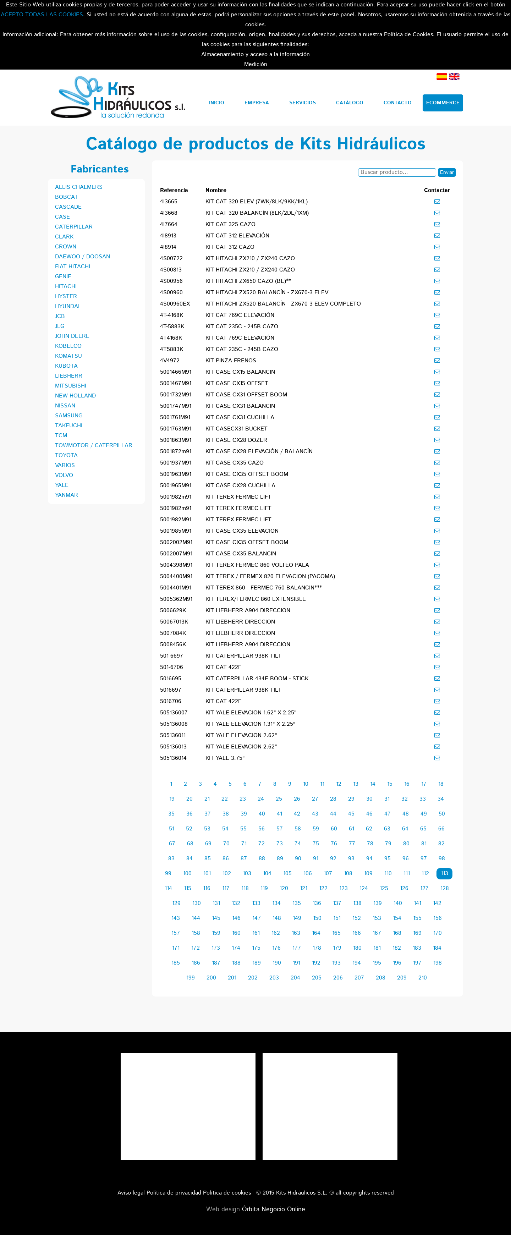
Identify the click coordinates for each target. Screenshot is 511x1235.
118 (245, 888)
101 (207, 873)
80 (406, 844)
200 (211, 978)
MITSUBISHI (70, 386)
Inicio (216, 102)
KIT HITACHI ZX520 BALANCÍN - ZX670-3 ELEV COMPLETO (283, 304)
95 (387, 859)
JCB (60, 316)
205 (317, 978)
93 (351, 859)
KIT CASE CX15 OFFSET (236, 383)
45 (351, 814)
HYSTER (66, 296)
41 (279, 814)
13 (355, 784)
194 (356, 963)
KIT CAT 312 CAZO (229, 247)
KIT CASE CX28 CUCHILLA (240, 486)
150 (317, 918)
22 (224, 799)
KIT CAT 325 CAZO (230, 224)
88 (262, 859)
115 (187, 888)
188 (236, 963)
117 (226, 888)
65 (423, 829)
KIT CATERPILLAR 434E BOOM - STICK (256, 679)
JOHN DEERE (72, 336)
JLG (59, 326)
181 (377, 948)
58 (298, 829)
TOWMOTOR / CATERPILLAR (93, 445)
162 (275, 933)
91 (315, 859)
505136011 (173, 735)
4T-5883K (172, 327)
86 (225, 859)
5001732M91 (175, 395)
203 (274, 978)
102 (226, 873)
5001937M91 (175, 463)
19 (172, 799)
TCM (61, 436)
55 (243, 829)
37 (207, 814)
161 (256, 933)
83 (171, 859)
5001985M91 (175, 531)
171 (176, 948)
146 (236, 918)
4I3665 (168, 202)
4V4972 (170, 361)
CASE (62, 217)
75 (316, 844)
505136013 (173, 747)
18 (441, 784)
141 (417, 903)
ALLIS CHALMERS (79, 187)
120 (284, 888)
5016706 (170, 701)
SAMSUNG (68, 416)
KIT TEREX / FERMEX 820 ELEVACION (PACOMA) (270, 576)
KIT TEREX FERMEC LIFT (238, 497)
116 (206, 888)
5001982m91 (175, 497)
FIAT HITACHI (72, 267)
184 (437, 948)
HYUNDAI (67, 306)
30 (369, 799)
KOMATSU (68, 356)
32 (404, 799)
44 (333, 814)
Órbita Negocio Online (273, 1209)
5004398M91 (176, 565)
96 (405, 859)
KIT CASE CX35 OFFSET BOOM (246, 474)
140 (398, 903)
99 (168, 873)
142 (437, 903)
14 (372, 784)
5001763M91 (175, 429)
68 (190, 844)
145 (216, 918)
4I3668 (168, 213)
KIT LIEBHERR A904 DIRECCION (247, 610)
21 (207, 799)
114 (168, 888)
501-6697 (171, 656)
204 (295, 978)
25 (279, 799)
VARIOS (65, 465)
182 (396, 948)
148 (277, 918)
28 (333, 799)
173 (215, 948)
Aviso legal (131, 1193)
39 (244, 814)
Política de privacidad (174, 1193)
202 (253, 978)
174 (236, 948)
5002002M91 (176, 542)
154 (397, 918)
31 (387, 799)
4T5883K (171, 349)
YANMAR (66, 495)
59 (316, 829)
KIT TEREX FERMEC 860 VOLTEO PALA (257, 565)
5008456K (173, 645)
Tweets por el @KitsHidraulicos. (330, 1058)
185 (175, 963)
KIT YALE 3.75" (224, 758)
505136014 (173, 758)
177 (296, 948)
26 (297, 799)
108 (348, 873)
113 (444, 873)
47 (387, 814)
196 (397, 963)
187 (216, 963)
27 (315, 799)
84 (189, 859)
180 (357, 948)
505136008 (174, 724)
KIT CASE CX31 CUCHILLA (239, 417)
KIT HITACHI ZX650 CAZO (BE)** (248, 281)
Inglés (454, 76)
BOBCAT (66, 197)
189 (256, 963)
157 (175, 933)
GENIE (63, 277)
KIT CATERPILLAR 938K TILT (243, 656)
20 (189, 799)
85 (207, 859)
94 (369, 859)
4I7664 (168, 224)
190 (277, 963)
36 (189, 814)
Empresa (256, 102)
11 (322, 784)
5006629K (173, 610)
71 (244, 844)
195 (377, 963)
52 (189, 829)
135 (296, 903)
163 (296, 933)
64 (405, 829)
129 (176, 903)
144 (196, 918)
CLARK (64, 237)
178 (317, 948)
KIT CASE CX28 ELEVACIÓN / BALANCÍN (259, 452)
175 (256, 948)
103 (247, 873)
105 (287, 873)
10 (305, 784)
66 (441, 829)
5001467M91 (175, 383)
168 (397, 933)
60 (334, 829)
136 (317, 903)
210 (422, 978)
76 (334, 844)
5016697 (170, 690)
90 (298, 859)
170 (437, 933)
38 (225, 814)
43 (315, 814)
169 (417, 933)
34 (441, 799)
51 (171, 829)
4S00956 (171, 281)
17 (424, 784)
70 (226, 844)
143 (175, 918)
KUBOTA (66, 366)
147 (256, 918)
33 (422, 799)
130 (196, 903)
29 (351, 799)
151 (337, 918)
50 (442, 814)
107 (328, 873)
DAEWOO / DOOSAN (82, 257)
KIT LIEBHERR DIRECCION (240, 622)
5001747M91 (175, 406)
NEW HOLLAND (75, 396)
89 (280, 859)
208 (380, 978)
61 (351, 829)
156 (437, 918)
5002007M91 (176, 554)
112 (425, 873)
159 (216, 933)
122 (323, 888)
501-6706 (171, 667)
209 (402, 978)
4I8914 (168, 247)
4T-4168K (171, 315)
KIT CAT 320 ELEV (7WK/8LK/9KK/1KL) (256, 202)
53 (207, 829)
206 (338, 978)
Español (441, 76)
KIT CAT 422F (223, 667)
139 (377, 903)
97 (424, 859)
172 (195, 948)
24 (261, 799)
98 (442, 859)
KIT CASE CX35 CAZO (234, 463)
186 (196, 963)
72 (261, 844)
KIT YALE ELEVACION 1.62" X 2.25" (250, 713)
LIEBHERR (68, 376)
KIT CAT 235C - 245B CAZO (241, 327)
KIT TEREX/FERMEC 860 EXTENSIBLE (255, 599)
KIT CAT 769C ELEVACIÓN (239, 315)
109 (368, 873)
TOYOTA (66, 455)
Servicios (302, 102)
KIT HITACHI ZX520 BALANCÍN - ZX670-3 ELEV (266, 293)
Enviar (447, 172)
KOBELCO (68, 346)
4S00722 (171, 258)
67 (172, 844)
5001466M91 (175, 372)
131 (216, 903)
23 (243, 799)
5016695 (170, 679)
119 (264, 888)
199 (190, 978)
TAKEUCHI (68, 426)
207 (359, 978)
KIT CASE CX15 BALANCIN (240, 372)
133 (256, 903)
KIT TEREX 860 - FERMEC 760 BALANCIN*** (263, 588)
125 (384, 888)
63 (387, 829)
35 (171, 814)
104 (267, 873)
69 (208, 844)
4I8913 (168, 236)
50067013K (174, 622)
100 (187, 873)
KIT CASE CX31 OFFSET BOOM (246, 395)
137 (337, 903)
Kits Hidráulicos (117, 97)
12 (338, 784)
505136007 (174, 713)
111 (406, 873)
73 (279, 844)
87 (244, 859)
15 (389, 784)
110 (388, 873)
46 (369, 814)
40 (262, 814)
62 (369, 829)
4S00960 (171, 293)
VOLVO (64, 475)
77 (352, 844)
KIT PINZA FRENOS (230, 361)
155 (417, 918)
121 (303, 888)
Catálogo (349, 102)
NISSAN (65, 406)
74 (298, 844)
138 (357, 903)
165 (336, 933)
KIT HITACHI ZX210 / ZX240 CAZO (250, 258)
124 (363, 888)
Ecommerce (443, 102)
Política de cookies (227, 1193)
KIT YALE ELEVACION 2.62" (241, 735)
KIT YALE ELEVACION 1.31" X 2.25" (250, 724)
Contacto (398, 102)
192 (316, 963)
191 (296, 963)
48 (405, 814)
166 (356, 933)
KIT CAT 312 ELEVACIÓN (237, 236)
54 (225, 829)
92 (333, 859)
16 (407, 784)
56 (261, 829)
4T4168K (171, 338)
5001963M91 (175, 474)
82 (441, 844)
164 (316, 933)
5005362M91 (176, 599)
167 (377, 933)
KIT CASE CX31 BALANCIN (240, 406)
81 (424, 844)
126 (404, 888)
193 (336, 963)
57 (279, 829)
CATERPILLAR (74, 227)
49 (424, 814)
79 (388, 844)
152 (356, 918)
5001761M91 (175, 417)
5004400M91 (176, 576)
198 (437, 963)
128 (444, 888)
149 (297, 918)
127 (424, 888)
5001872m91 (175, 452)
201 (232, 978)
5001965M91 (175, 486)
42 (297, 814)
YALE (61, 485)
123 (343, 888)
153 (377, 918)
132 (236, 903)
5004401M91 (175, 588)
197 (417, 963)
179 (337, 948)
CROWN (65, 247)
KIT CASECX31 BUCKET (236, 429)
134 (276, 903)
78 (370, 844)
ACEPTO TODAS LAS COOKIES (42, 15)
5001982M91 (175, 520)
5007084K (173, 633)
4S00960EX (175, 304)
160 (236, 933)
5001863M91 (175, 440)
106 (307, 873)
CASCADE (68, 207)
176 (276, 948)
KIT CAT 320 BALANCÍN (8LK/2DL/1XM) (257, 213)
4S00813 (171, 270)
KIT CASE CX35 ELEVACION (242, 531)
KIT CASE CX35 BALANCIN (240, 554)
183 (417, 948)
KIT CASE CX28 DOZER (236, 440)
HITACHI (66, 286)
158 (196, 933)
